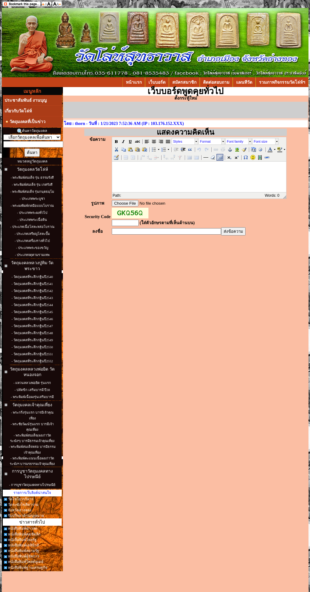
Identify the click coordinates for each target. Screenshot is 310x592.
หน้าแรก (134, 82)
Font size (261, 141)
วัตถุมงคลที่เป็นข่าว (25, 121)
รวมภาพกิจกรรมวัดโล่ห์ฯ (282, 82)
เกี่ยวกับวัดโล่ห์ (18, 110)
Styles (177, 141)
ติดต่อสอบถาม (216, 82)
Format (205, 141)
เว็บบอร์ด (157, 82)
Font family (235, 141)
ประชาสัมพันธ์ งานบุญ (26, 100)
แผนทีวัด (244, 82)
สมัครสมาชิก (184, 82)
